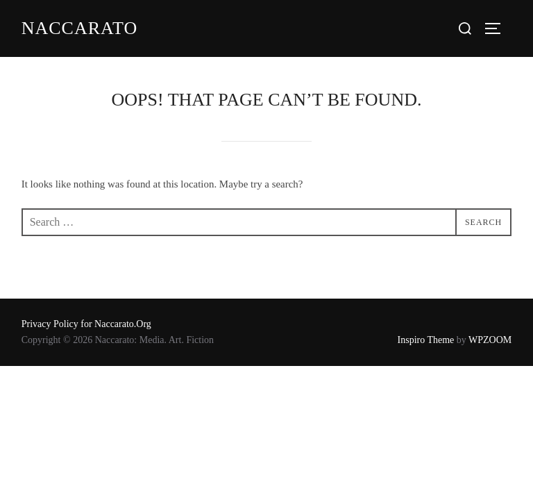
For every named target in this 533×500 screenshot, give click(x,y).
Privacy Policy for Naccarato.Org (86, 324)
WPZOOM (489, 340)
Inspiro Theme (426, 340)
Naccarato (79, 28)
